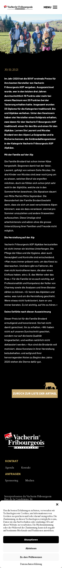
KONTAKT (11, 461)
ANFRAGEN (13, 474)
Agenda (9, 467)
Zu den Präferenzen (31, 557)
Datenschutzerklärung (31, 564)
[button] (57, 504)
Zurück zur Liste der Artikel (35, 393)
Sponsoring (11, 480)
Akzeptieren (31, 539)
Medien (29, 480)
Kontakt (26, 467)
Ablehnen (31, 548)
